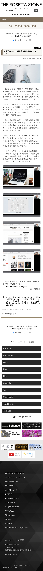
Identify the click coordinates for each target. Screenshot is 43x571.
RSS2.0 (17, 417)
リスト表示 (28, 36)
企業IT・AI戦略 (36, 58)
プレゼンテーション (27, 301)
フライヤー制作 (11, 297)
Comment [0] (8, 314)
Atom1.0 (26, 417)
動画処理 (10, 299)
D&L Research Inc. (12, 545)
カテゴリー (26, 58)
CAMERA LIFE (12, 481)
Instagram (11, 515)
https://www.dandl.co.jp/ (15, 287)
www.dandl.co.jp (13, 498)
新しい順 (17, 40)
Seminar (10, 486)
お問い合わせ (12, 490)
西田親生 (10, 494)
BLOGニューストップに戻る (23, 342)
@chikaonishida (13, 507)
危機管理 (34, 303)
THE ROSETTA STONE (15, 473)
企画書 (26, 299)
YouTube (10, 511)
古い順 (27, 40)
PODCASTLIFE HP (14, 528)
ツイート (16, 314)
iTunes (25, 528)
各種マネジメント (23, 297)
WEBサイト (18, 299)
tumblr (9, 524)
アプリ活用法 (35, 297)
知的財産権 (25, 303)
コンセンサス (16, 303)
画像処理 (16, 301)
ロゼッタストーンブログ (16, 477)
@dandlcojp (11, 502)
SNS (11, 305)
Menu (3, 19)
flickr (9, 519)
